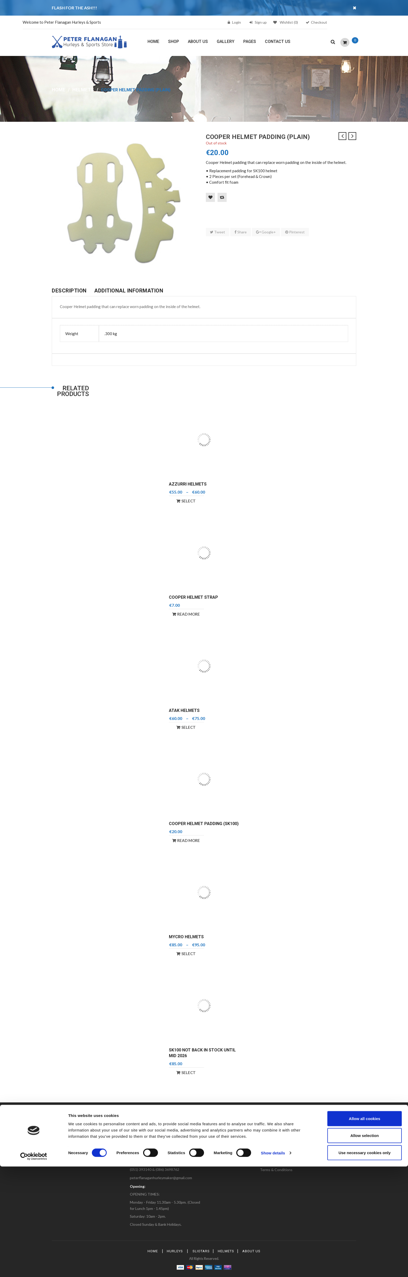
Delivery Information (276, 1155)
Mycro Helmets (186, 936)
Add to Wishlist (210, 197)
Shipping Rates (324, 1148)
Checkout (319, 22)
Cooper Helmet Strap (193, 597)
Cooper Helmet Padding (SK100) (204, 823)
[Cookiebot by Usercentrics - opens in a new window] (33, 1267)
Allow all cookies (364, 1229)
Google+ (266, 232)
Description (69, 291)
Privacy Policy (271, 1162)
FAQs (213, 1148)
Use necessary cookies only (365, 1263)
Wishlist (285, 22)
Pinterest (295, 232)
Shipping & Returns (223, 1162)
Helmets (83, 89)
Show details (273, 1263)
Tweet (217, 232)
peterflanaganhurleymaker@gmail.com (161, 1178)
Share (240, 232)
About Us (268, 1148)
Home (58, 89)
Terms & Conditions (276, 1169)
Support (318, 1162)
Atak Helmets (184, 710)
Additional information (128, 291)
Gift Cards (216, 1155)
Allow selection (364, 1246)
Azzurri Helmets (188, 484)
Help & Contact (324, 1155)
